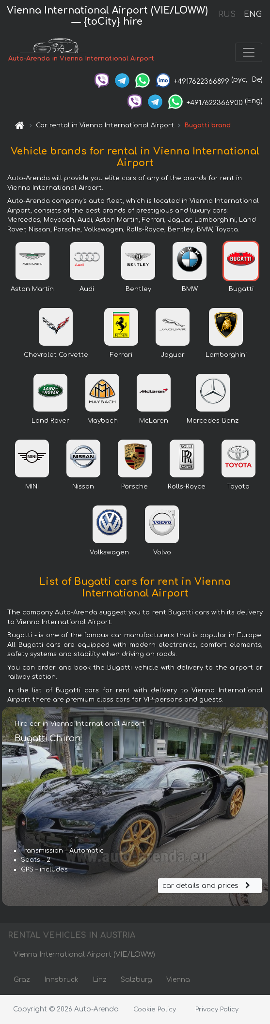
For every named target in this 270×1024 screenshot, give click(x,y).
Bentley (138, 289)
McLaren (153, 420)
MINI (32, 486)
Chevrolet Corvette (56, 355)
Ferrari (121, 355)
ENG (252, 14)
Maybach (102, 420)
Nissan (83, 486)
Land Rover (50, 420)
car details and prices (207, 885)
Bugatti (241, 289)
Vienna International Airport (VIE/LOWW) (84, 954)
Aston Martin (32, 289)
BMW (190, 289)
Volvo (162, 552)
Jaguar (172, 355)
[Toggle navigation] (248, 52)
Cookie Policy (154, 1009)
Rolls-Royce (187, 486)
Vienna (178, 979)
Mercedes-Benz (212, 420)
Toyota (238, 486)
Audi (86, 289)
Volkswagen (109, 552)
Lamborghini (226, 355)
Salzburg (136, 979)
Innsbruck (61, 979)
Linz (100, 979)
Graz (22, 979)
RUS (227, 14)
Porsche (134, 486)
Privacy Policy (216, 1009)
